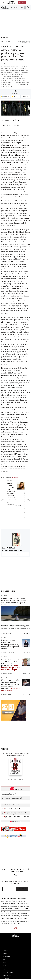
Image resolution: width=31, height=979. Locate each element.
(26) (28, 673)
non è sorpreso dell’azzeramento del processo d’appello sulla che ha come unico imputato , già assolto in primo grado (15, 152)
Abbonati (22, 2)
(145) (28, 694)
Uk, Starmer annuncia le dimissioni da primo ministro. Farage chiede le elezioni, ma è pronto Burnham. (10, 684)
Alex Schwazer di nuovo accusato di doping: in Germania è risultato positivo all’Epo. (10, 662)
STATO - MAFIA (8, 548)
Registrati (22, 889)
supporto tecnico (9, 923)
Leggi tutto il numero (15, 779)
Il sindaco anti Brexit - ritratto (10, 689)
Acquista (15, 554)
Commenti (5, 120)
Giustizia (5, 38)
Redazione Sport (6, 673)
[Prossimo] (28, 501)
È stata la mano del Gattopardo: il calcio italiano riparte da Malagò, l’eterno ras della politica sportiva (10, 644)
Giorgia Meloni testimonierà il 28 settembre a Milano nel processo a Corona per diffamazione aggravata (11, 492)
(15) (28, 633)
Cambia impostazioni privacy (11, 947)
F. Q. (3, 63)
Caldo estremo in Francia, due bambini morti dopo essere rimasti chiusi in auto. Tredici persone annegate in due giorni (15, 601)
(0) (19, 505)
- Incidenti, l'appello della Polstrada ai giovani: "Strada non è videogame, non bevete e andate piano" (15, 797)
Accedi (8, 889)
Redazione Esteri (7, 633)
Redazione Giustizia (10, 505)
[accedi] (28, 2)
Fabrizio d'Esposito (7, 652)
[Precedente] (3, 501)
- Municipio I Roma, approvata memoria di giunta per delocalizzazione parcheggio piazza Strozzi (15, 813)
